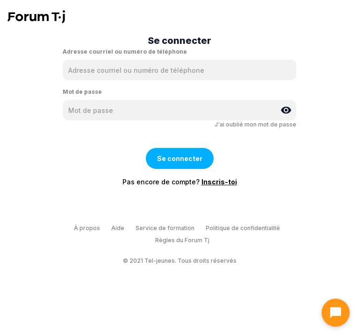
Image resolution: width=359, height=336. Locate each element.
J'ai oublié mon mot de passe (255, 124)
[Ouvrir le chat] (336, 313)
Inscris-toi (219, 182)
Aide (117, 227)
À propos (87, 227)
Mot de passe (82, 91)
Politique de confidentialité (243, 227)
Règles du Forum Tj (182, 240)
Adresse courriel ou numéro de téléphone (125, 51)
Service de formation (165, 227)
